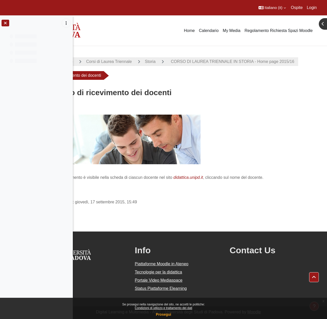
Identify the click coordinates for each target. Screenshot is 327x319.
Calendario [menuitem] (208, 30)
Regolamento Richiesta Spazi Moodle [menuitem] (278, 30)
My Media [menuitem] (231, 30)
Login (312, 7)
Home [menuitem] (189, 30)
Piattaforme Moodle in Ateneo (190, 264)
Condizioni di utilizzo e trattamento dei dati (163, 308)
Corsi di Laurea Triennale (149, 61)
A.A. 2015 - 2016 (98, 61)
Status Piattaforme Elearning (190, 288)
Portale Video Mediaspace (187, 280)
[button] (272, 7)
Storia (190, 61)
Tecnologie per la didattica (187, 272)
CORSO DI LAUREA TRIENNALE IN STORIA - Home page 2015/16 (151, 75)
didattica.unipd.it (228, 177)
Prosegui (163, 314)
